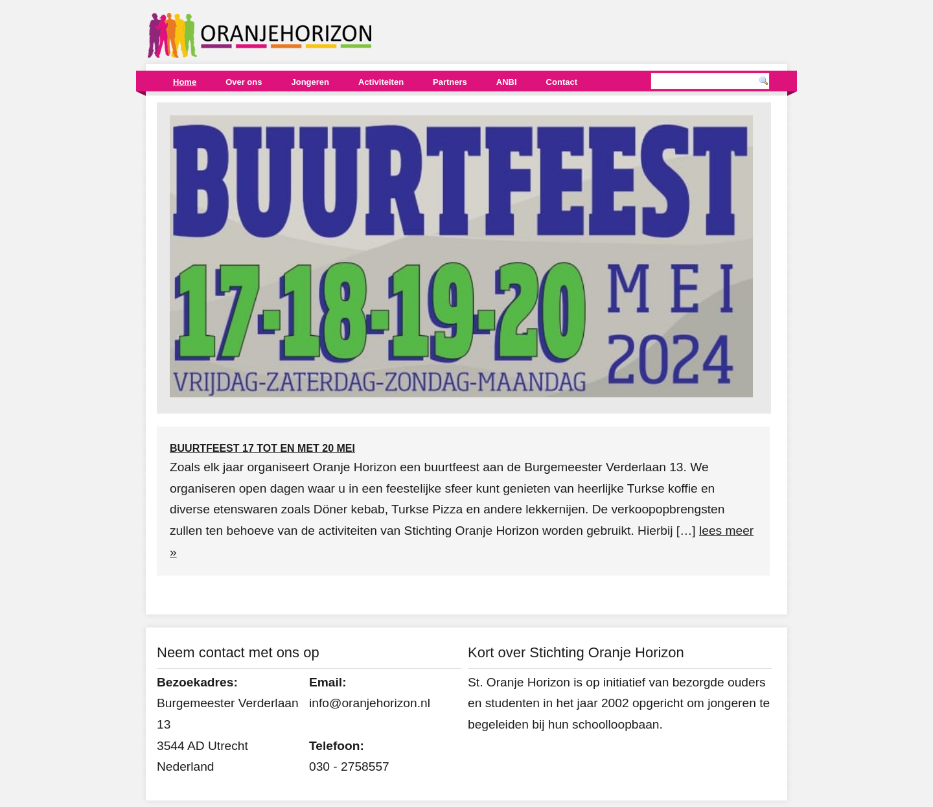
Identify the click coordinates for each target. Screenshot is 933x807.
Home (184, 82)
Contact (561, 82)
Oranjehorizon (259, 35)
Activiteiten (381, 82)
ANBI (506, 82)
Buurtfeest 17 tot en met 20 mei (262, 448)
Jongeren (310, 82)
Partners (450, 82)
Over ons (243, 82)
